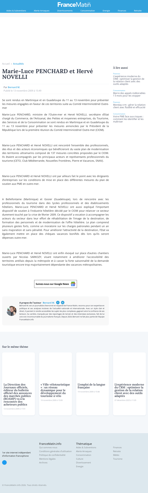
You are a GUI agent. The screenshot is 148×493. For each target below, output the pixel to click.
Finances (122, 10)
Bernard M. (14, 87)
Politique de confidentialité (52, 455)
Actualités (18, 63)
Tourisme (117, 459)
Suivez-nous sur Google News (55, 284)
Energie (106, 10)
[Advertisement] (74, 41)
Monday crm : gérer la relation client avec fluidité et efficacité (129, 106)
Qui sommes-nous (48, 447)
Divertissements (65, 10)
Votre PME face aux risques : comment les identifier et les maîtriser (128, 119)
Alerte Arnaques (41, 10)
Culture (79, 459)
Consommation (87, 10)
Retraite (138, 10)
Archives (43, 462)
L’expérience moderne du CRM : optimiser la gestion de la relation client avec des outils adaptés (128, 80)
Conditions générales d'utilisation (55, 451)
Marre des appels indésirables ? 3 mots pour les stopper (129, 94)
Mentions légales (47, 459)
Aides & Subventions (16, 10)
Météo (116, 455)
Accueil (6, 63)
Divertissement (83, 462)
